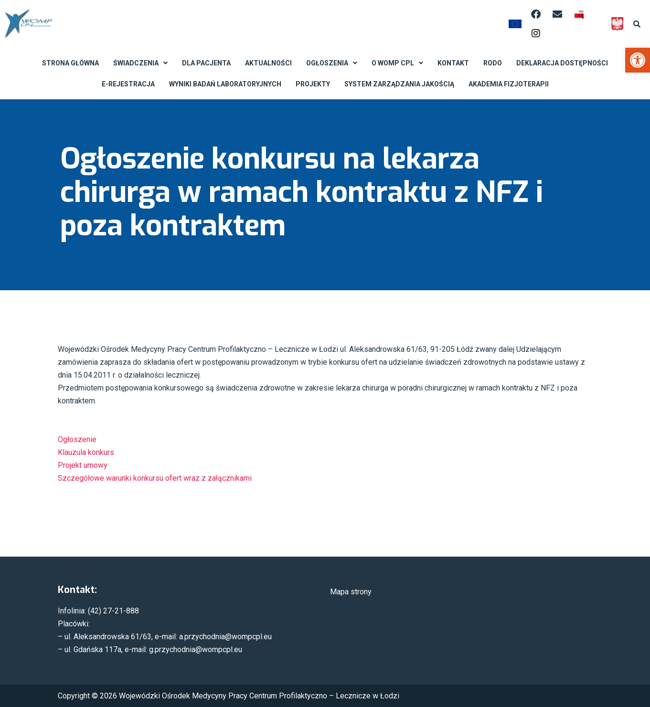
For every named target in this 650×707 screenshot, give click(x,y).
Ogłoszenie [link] (77, 439)
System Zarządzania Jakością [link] (399, 84)
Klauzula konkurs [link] (86, 452)
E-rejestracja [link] (128, 84)
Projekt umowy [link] (82, 465)
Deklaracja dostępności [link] (562, 63)
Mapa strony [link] (351, 591)
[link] (637, 60)
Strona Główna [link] (70, 63)
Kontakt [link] (453, 63)
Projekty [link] (313, 84)
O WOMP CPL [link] (397, 63)
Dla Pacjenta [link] (206, 63)
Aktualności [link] (268, 63)
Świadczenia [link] (140, 63)
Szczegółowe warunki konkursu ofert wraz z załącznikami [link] (155, 478)
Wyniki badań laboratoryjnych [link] (225, 84)
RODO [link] (492, 63)
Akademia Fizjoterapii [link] (509, 84)
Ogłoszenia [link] (331, 63)
